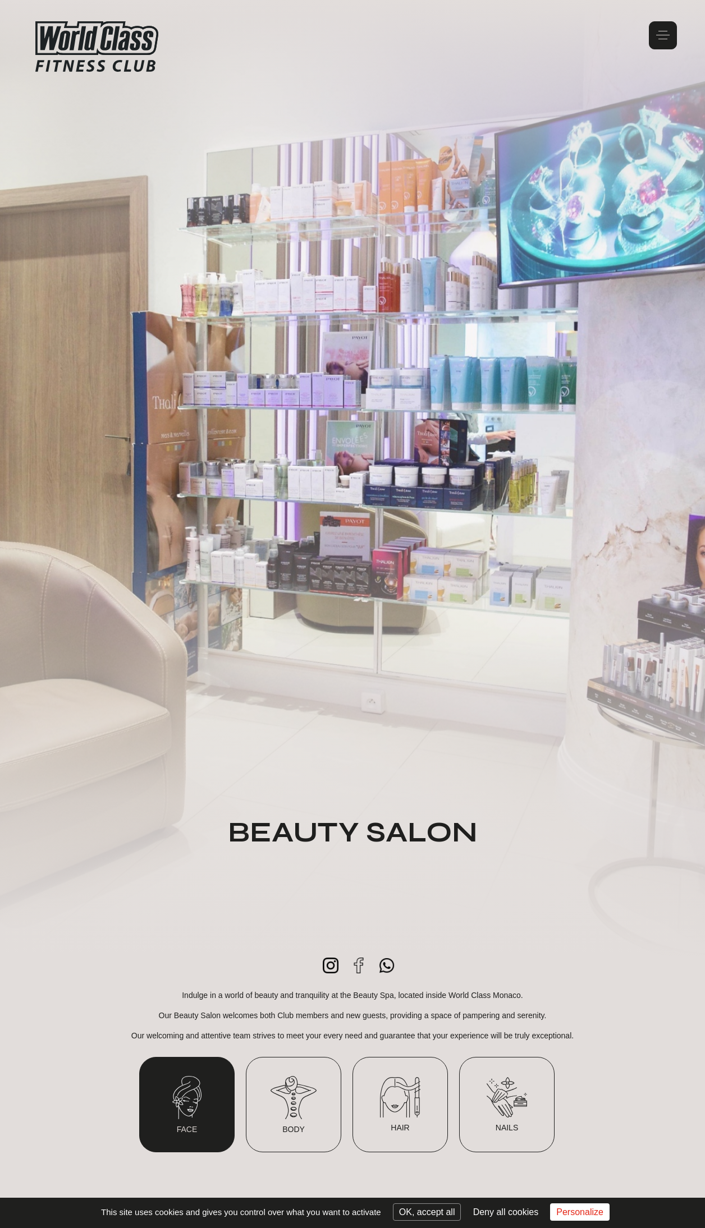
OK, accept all (427, 1212)
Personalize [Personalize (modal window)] (579, 1212)
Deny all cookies (506, 1212)
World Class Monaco (97, 46)
